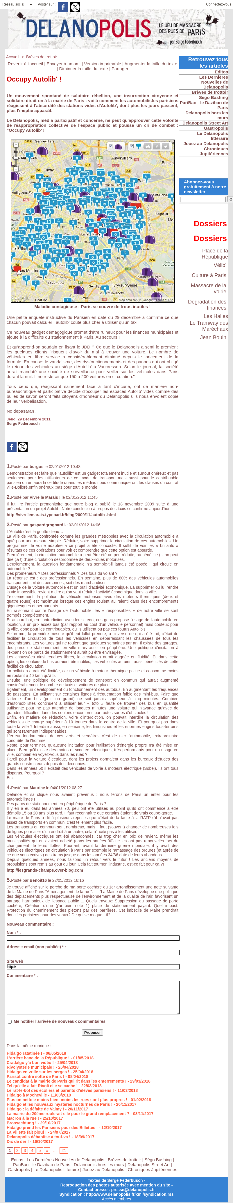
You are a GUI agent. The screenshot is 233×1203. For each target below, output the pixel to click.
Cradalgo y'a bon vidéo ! (30, 1062)
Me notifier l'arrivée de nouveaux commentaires (59, 1021)
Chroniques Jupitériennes (152, 1169)
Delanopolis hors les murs (99, 1164)
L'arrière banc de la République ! (38, 1058)
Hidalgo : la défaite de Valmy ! (35, 1109)
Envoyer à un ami (63, 63)
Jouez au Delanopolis (103, 1169)
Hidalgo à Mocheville (27, 1095)
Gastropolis (19, 1169)
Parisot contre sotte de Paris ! (35, 1076)
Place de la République (215, 254)
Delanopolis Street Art (149, 1164)
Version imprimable (102, 63)
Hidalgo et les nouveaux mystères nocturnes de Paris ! (59, 1104)
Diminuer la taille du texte (83, 68)
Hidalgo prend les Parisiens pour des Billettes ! (52, 1127)
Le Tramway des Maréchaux (209, 326)
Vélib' (220, 265)
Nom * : (14, 932)
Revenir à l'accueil (25, 63)
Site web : (16, 961)
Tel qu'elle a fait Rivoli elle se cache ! (42, 1085)
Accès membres (116, 1199)
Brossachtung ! (22, 1123)
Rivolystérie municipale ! (31, 1067)
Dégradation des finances (207, 305)
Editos (17, 1159)
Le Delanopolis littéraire (56, 1169)
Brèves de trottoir (41, 57)
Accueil (12, 57)
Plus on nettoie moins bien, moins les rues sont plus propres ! (67, 1099)
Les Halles (216, 316)
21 (64, 1150)
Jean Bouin (213, 337)
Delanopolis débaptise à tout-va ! (38, 1137)
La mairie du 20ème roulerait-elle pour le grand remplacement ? (68, 1113)
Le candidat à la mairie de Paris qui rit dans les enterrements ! (66, 1081)
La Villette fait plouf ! (26, 1132)
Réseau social (13, 4)
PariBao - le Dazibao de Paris (41, 1164)
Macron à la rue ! (23, 1118)
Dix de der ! (18, 1141)
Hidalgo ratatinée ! (24, 1053)
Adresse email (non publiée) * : (36, 946)
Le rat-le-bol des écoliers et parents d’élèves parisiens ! (60, 1090)
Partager (120, 68)
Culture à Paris (209, 275)
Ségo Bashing (159, 1159)
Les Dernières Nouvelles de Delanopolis (66, 1159)
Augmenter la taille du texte (150, 63)
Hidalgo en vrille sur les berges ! (38, 1072)
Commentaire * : (22, 975)
